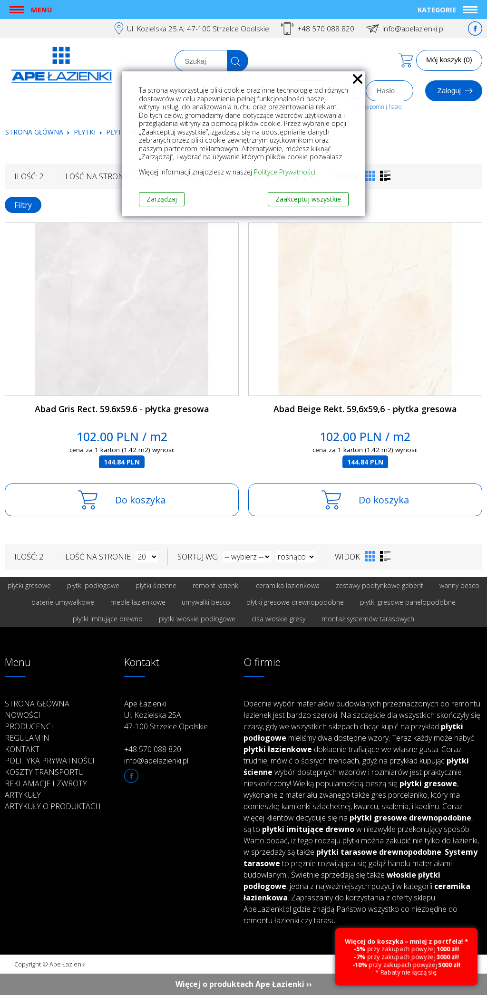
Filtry (23, 205)
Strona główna (34, 131)
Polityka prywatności (50, 760)
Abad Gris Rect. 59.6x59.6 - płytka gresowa (122, 409)
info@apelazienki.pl (413, 28)
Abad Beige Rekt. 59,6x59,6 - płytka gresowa (365, 409)
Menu (41, 9)
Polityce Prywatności (284, 171)
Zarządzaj (161, 198)
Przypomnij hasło (379, 106)
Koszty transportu (44, 772)
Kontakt (22, 749)
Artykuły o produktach (53, 806)
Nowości (22, 715)
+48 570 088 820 (325, 28)
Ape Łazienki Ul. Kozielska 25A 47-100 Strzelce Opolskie (166, 715)
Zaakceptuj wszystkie (308, 198)
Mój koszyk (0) (449, 60)
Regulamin (27, 738)
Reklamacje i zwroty (46, 783)
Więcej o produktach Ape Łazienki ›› (243, 984)
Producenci (29, 726)
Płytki (85, 131)
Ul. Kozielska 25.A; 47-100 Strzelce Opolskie (198, 28)
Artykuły (23, 795)
